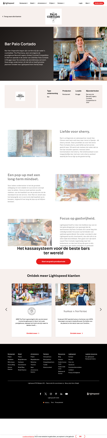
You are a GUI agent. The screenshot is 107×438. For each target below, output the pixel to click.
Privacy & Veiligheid (74, 373)
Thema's (33, 365)
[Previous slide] (6, 309)
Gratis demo (99, 3)
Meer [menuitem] (87, 3)
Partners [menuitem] (60, 3)
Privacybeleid (59, 402)
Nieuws (70, 359)
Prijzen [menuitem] (51, 3)
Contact (70, 357)
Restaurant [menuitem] (23, 3)
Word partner (47, 359)
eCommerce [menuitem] (42, 3)
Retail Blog (21, 367)
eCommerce (35, 354)
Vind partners (47, 357)
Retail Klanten (22, 370)
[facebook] (40, 394)
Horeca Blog (11, 365)
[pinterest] (56, 394)
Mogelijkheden (22, 359)
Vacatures (71, 365)
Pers (52, 402)
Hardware (10, 359)
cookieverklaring (28, 436)
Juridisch (71, 370)
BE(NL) (47, 402)
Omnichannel (22, 365)
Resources (61, 354)
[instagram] (51, 394)
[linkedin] (61, 394)
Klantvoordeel (47, 367)
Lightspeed (72, 354)
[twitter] (45, 394)
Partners (46, 354)
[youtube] (66, 394)
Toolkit (45, 365)
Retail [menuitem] (32, 3)
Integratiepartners (48, 362)
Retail (20, 354)
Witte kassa (11, 362)
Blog (59, 357)
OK (80, 435)
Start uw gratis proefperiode (53, 261)
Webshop (33, 362)
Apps (32, 367)
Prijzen (10, 357)
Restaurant (11, 354)
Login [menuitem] (80, 3)
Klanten (60, 359)
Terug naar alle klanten (12, 16)
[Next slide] (100, 309)
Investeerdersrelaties (75, 367)
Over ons (71, 362)
